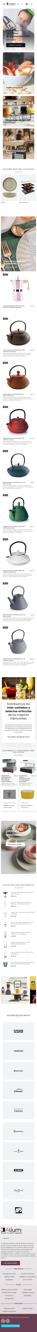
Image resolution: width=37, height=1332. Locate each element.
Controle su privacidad (10, 1326)
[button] (17, 4)
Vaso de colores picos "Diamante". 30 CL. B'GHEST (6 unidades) (23, 963)
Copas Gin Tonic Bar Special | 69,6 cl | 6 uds (22, 913)
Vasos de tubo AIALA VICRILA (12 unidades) (22, 953)
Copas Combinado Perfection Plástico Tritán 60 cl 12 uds (21, 903)
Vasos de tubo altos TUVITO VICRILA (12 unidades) (20, 943)
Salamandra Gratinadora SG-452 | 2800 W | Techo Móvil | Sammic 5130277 (6, 778)
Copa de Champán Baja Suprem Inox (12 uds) (22, 893)
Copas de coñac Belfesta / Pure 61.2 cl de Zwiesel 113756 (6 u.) (22, 923)
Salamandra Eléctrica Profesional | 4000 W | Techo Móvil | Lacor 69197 (24, 778)
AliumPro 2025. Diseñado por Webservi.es (15, 1317)
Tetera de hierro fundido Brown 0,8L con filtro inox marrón (14, 643)
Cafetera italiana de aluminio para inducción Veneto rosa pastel (13, 598)
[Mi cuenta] (22, 4)
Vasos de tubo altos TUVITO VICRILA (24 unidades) (20, 933)
